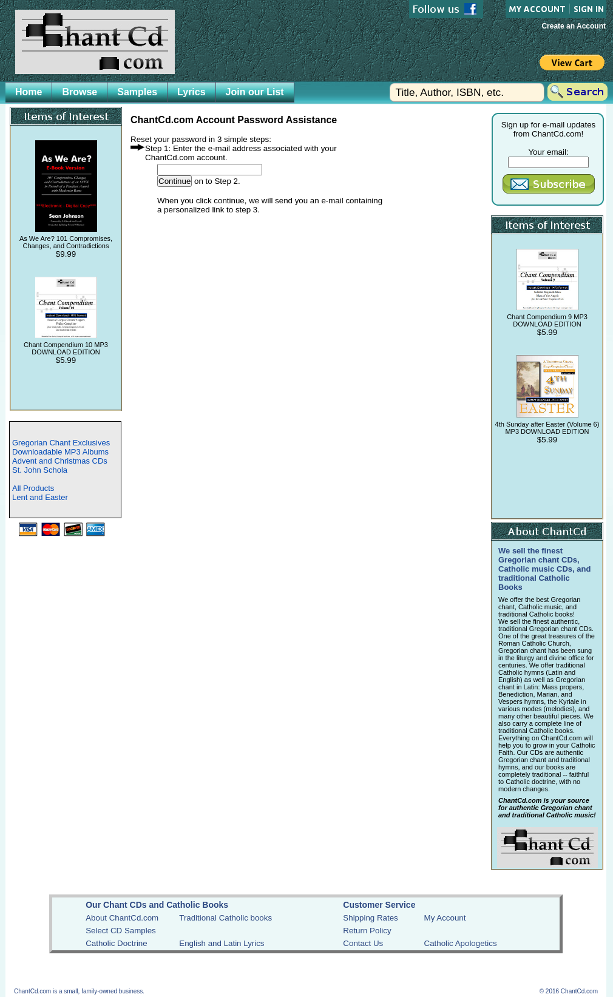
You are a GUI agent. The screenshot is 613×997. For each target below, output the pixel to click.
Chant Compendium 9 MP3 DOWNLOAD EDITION (547, 320)
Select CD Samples (121, 930)
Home (28, 92)
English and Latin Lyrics (221, 943)
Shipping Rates (370, 917)
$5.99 (66, 360)
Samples (137, 92)
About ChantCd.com (122, 917)
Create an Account (573, 26)
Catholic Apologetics (460, 943)
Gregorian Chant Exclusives (61, 442)
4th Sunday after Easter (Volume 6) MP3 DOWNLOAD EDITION (547, 428)
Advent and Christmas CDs (59, 460)
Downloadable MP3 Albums (60, 451)
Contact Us (363, 943)
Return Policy (367, 930)
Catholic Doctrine (116, 943)
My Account (445, 917)
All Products (33, 488)
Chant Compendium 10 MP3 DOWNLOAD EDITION (66, 348)
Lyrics (191, 92)
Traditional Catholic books (225, 917)
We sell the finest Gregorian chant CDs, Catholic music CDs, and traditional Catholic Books (544, 569)
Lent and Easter (40, 497)
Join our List (255, 92)
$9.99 (66, 254)
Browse (79, 92)
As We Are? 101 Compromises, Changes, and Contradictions (65, 242)
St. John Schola (39, 470)
